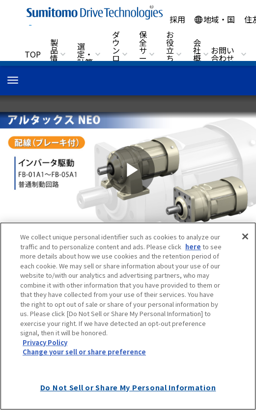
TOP (33, 54)
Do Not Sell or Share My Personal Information (128, 387)
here (193, 246)
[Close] (245, 236)
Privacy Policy (45, 342)
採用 (177, 19)
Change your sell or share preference (84, 351)
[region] (128, 316)
